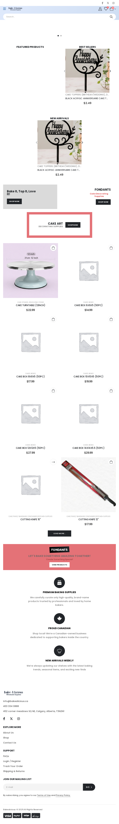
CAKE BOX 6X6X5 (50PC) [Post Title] (88, 305)
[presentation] (64, 70)
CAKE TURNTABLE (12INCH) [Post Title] (30, 305)
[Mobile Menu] (5, 8)
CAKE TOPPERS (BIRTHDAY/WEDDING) (85, 94)
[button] (58, 35)
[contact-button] (89, 787)
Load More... (59, 533)
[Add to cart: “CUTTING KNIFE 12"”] (111, 462)
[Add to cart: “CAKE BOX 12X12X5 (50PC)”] (53, 391)
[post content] (30, 270)
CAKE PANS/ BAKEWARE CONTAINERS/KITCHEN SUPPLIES (30, 516)
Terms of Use (44, 795)
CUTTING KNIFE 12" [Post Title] (88, 519)
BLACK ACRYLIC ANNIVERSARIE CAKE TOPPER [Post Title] (89, 98)
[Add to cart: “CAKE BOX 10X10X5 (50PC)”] (111, 319)
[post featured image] (87, 71)
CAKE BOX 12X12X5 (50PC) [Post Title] (30, 448)
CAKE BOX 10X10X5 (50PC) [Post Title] (88, 376)
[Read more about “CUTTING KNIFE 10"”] (53, 462)
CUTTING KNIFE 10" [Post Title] (30, 519)
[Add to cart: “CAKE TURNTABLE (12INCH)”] (53, 248)
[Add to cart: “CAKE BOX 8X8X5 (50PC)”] (53, 319)
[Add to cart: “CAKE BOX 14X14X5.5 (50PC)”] (111, 391)
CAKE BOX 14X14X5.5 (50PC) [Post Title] (88, 448)
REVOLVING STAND (36, 302)
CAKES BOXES (88, 302)
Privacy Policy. (63, 795)
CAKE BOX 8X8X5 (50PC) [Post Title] (30, 376)
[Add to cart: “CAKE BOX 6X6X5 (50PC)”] (111, 248)
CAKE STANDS (22, 302)
